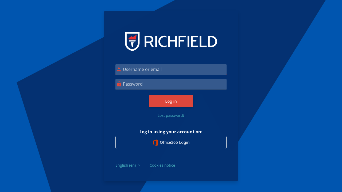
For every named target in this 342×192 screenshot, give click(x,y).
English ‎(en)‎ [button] (126, 165)
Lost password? (171, 115)
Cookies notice (162, 165)
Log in (171, 101)
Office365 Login (170, 142)
